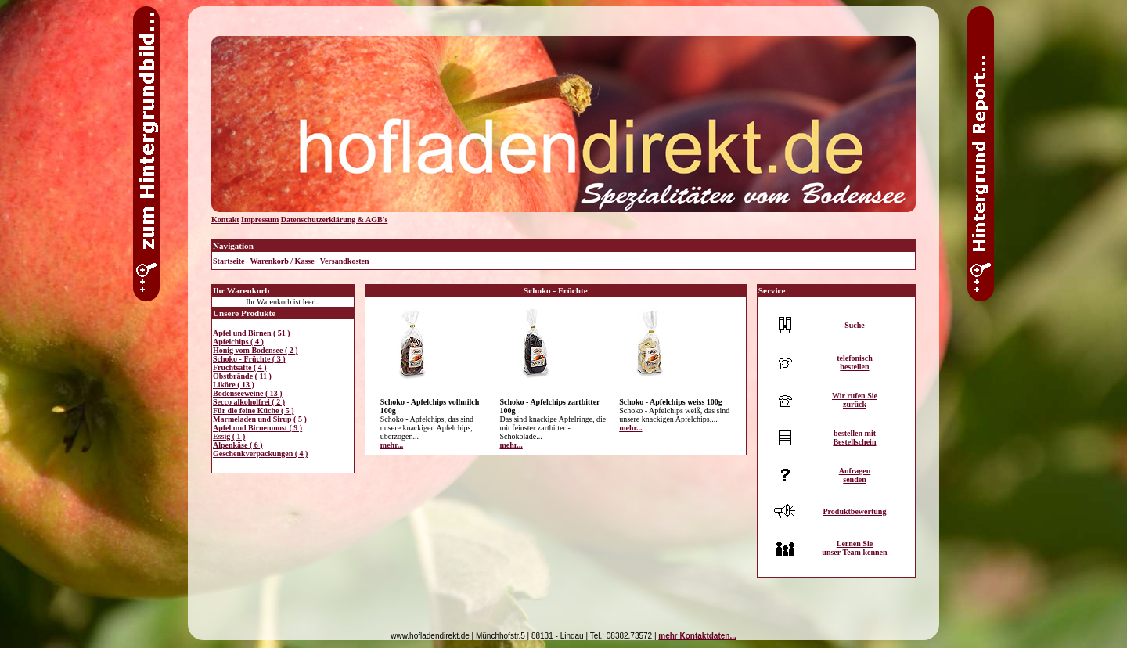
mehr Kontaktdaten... (697, 636)
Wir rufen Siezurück (854, 400)
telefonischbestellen (855, 362)
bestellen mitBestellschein (854, 437)
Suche (854, 325)
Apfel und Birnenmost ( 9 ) (257, 427)
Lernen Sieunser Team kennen (854, 547)
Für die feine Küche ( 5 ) (253, 410)
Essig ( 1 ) (229, 436)
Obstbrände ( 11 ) (242, 376)
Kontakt (225, 219)
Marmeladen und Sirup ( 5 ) (260, 419)
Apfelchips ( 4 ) (238, 341)
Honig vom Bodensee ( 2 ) (255, 350)
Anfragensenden (855, 475)
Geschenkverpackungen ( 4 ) (260, 453)
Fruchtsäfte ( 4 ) (240, 367)
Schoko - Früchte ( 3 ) (249, 359)
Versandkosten (344, 261)
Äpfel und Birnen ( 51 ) (251, 333)
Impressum (260, 219)
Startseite (229, 261)
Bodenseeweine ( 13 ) (248, 393)
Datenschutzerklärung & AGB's (334, 219)
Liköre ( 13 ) (233, 384)
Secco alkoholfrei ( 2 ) (249, 402)
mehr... (391, 445)
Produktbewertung (854, 511)
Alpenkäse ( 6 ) (238, 445)
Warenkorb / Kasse (282, 261)
